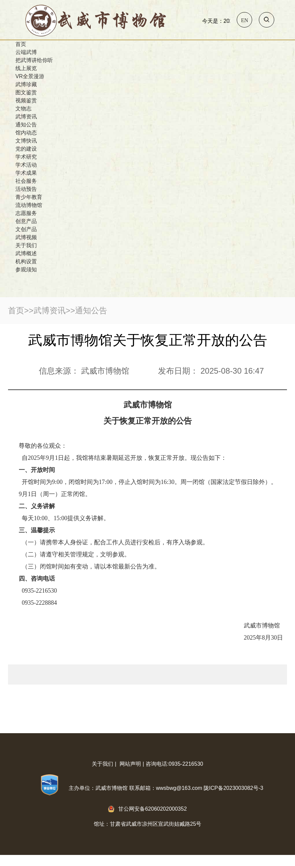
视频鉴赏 (26, 100)
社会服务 (26, 181)
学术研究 (26, 157)
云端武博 (26, 52)
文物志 (23, 108)
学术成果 (26, 173)
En (244, 20)
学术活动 (26, 165)
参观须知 (26, 269)
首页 (20, 44)
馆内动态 (26, 133)
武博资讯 (26, 116)
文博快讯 (26, 141)
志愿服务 (26, 213)
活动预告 (26, 189)
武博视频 (26, 237)
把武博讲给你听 (34, 60)
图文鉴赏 (26, 92)
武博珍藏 (26, 84)
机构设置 (26, 261)
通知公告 (26, 124)
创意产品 (26, 221)
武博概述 (26, 253)
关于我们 (26, 245)
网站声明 (130, 764)
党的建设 (26, 149)
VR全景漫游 (29, 76)
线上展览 (26, 68)
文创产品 (26, 229)
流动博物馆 (28, 205)
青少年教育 (28, 197)
